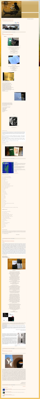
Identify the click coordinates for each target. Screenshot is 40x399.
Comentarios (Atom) (6, 387)
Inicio (12, 386)
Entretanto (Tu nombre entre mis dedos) (7, 34)
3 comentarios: (9, 348)
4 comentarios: (9, 238)
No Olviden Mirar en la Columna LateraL (8, 394)
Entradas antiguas (24, 386)
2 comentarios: (9, 158)
